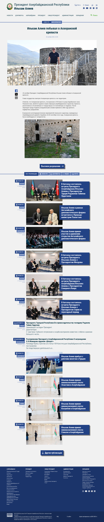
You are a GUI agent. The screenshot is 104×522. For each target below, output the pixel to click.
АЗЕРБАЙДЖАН (30, 15)
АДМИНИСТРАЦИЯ (67, 15)
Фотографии (47, 478)
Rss (96, 8)
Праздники (9, 481)
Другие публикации (53, 453)
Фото (79, 5)
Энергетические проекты (13, 491)
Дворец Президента (68, 476)
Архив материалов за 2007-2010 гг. (88, 516)
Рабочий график (29, 473)
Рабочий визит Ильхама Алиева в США (12, 500)
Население (9, 476)
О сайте (69, 516)
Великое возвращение (12, 488)
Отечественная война (12, 486)
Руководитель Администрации (67, 472)
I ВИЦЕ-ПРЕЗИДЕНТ (54, 15)
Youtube (87, 8)
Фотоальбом (9, 502)
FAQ (58, 516)
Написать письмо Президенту (86, 472)
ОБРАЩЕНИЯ (80, 15)
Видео (87, 5)
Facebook (90, 8)
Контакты (65, 478)
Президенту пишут (86, 474)
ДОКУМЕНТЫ (19, 15)
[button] (79, 139)
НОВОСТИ (10, 15)
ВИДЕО (67, 174)
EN (96, 5)
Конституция (10, 478)
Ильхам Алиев (23, 8)
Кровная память (10, 489)
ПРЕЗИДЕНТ (41, 15)
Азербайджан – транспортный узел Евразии (13, 494)
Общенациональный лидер (13, 471)
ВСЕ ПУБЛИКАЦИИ (31, 174)
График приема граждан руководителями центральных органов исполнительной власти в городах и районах (88, 485)
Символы (9, 480)
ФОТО (76, 174)
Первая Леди (29, 476)
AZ (92, 5)
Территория (9, 474)
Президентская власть (31, 471)
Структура (65, 474)
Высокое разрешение (50, 166)
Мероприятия (56, 22)
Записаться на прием (87, 480)
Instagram (84, 8)
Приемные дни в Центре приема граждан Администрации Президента (88, 478)
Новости (46, 476)
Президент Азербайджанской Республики (41, 4)
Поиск (95, 15)
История (9, 473)
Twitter (93, 8)
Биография (28, 474)
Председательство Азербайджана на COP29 (12, 497)
